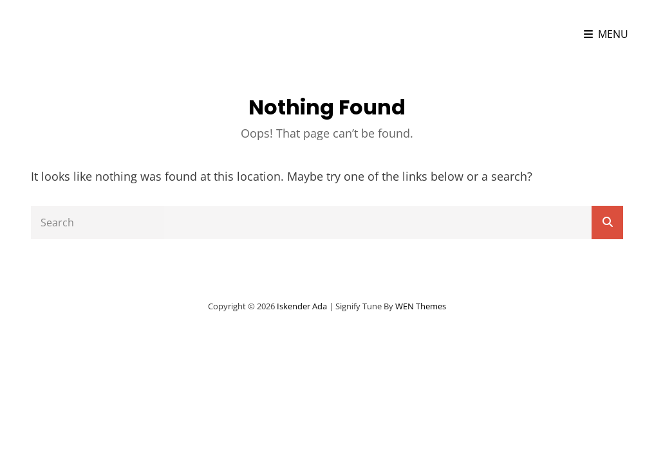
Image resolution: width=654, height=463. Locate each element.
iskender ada (88, 34)
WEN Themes (420, 306)
